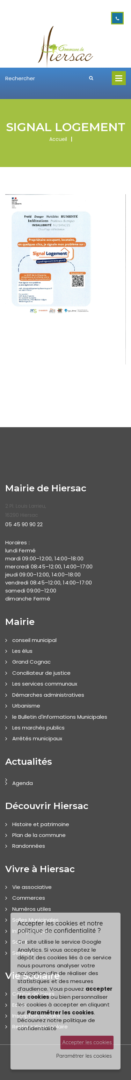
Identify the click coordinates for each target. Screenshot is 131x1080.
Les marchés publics (38, 727)
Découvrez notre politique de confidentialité (56, 1024)
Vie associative (32, 887)
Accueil (58, 139)
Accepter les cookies (87, 1042)
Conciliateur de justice (41, 673)
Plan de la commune (39, 835)
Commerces (28, 897)
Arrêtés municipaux (37, 738)
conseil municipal (34, 640)
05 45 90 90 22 (24, 524)
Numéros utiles (31, 909)
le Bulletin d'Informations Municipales (59, 716)
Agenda (22, 783)
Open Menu (119, 78)
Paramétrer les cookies (84, 1055)
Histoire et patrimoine (40, 824)
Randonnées (28, 845)
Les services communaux (44, 683)
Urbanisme (26, 705)
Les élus (22, 651)
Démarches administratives (48, 694)
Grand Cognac (31, 661)
